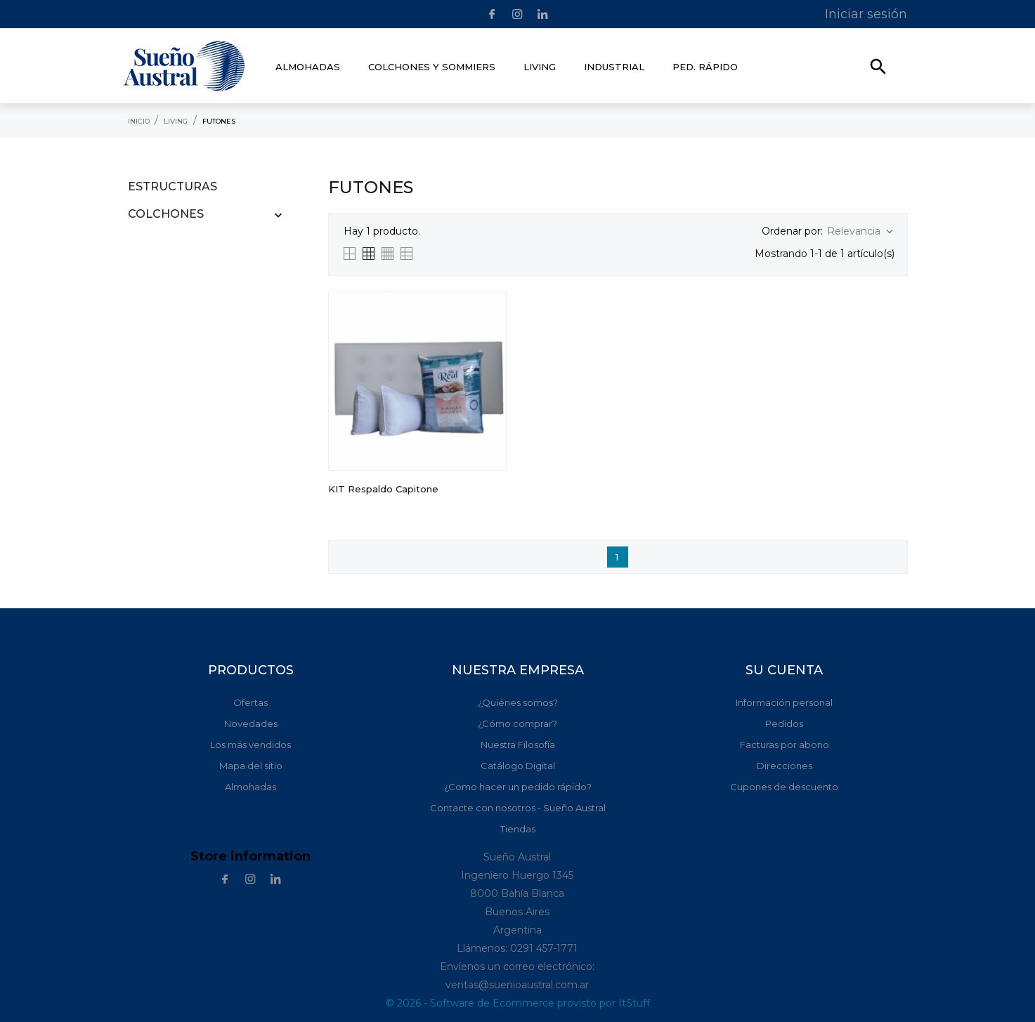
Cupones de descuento (784, 786)
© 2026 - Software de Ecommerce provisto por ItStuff (518, 1003)
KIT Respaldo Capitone (383, 488)
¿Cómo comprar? (517, 723)
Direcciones (784, 765)
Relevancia (861, 231)
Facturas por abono (784, 744)
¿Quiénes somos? (518, 702)
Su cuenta (784, 670)
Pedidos (784, 723)
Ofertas (250, 702)
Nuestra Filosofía (518, 744)
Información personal (784, 702)
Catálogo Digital (518, 765)
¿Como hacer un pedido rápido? (518, 786)
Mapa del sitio (250, 765)
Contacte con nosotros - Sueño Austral (518, 807)
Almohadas (250, 786)
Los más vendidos (250, 744)
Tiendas (517, 828)
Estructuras (172, 186)
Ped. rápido (705, 66)
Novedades (251, 723)
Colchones (166, 214)
